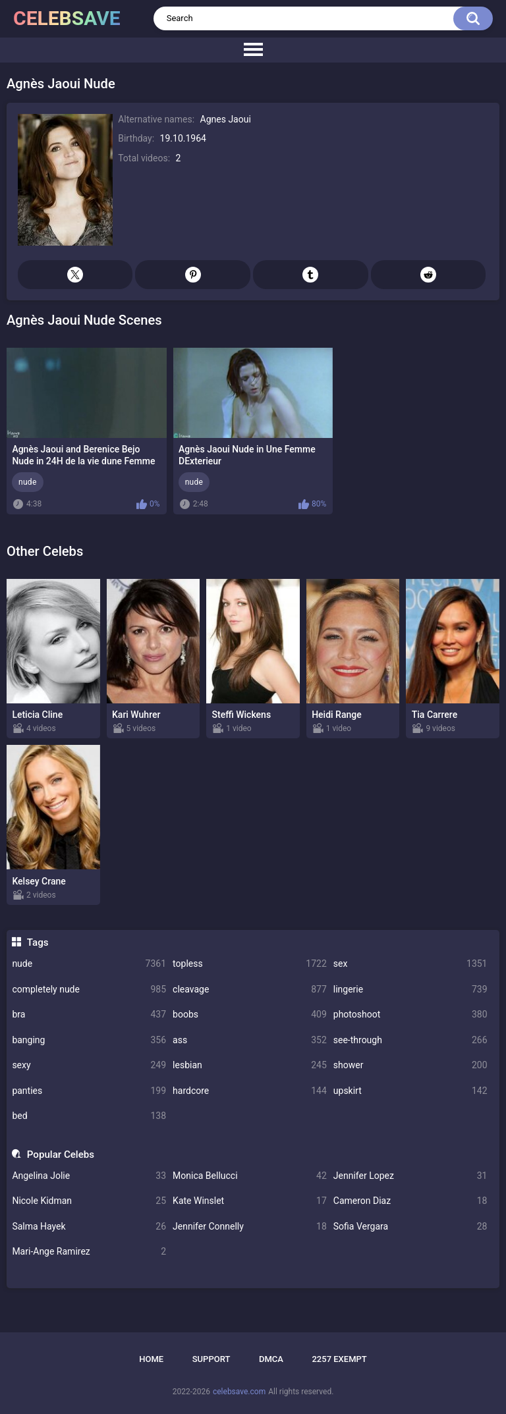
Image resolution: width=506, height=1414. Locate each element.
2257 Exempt (339, 1359)
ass (250, 1040)
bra (89, 1014)
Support (211, 1359)
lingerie (410, 989)
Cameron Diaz (410, 1201)
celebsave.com (239, 1391)
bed (89, 1116)
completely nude (89, 989)
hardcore (250, 1091)
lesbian (250, 1065)
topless (250, 963)
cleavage (250, 989)
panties (89, 1091)
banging (89, 1040)
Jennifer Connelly (250, 1226)
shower (410, 1065)
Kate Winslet (250, 1201)
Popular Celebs (60, 1154)
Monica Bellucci (250, 1176)
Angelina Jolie (89, 1176)
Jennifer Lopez (410, 1176)
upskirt (410, 1091)
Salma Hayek (89, 1226)
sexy (89, 1065)
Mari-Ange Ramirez (89, 1251)
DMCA (271, 1359)
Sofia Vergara (410, 1226)
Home (151, 1359)
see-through (410, 1040)
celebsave (67, 18)
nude (89, 963)
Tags (38, 942)
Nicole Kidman (89, 1201)
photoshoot (410, 1014)
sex (410, 963)
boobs (250, 1014)
